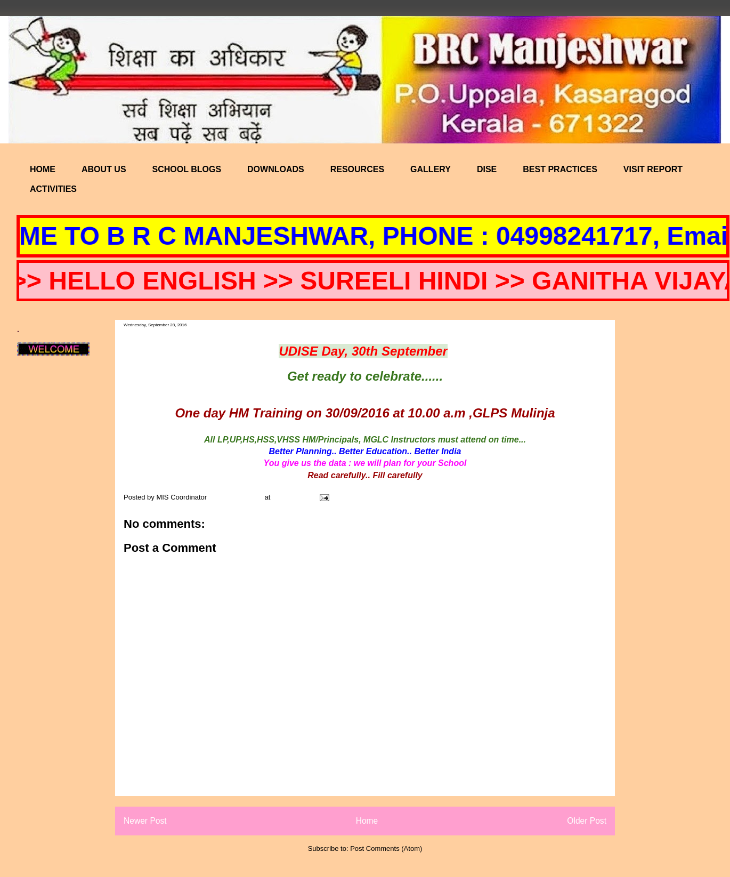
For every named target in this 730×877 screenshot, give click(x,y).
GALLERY (430, 169)
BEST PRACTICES (560, 169)
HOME (42, 169)
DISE (487, 169)
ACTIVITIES (53, 189)
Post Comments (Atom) (386, 848)
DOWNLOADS (275, 169)
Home (367, 820)
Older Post (586, 820)
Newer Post (145, 820)
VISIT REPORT (653, 169)
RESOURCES (357, 169)
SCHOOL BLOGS (187, 169)
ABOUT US (104, 169)
